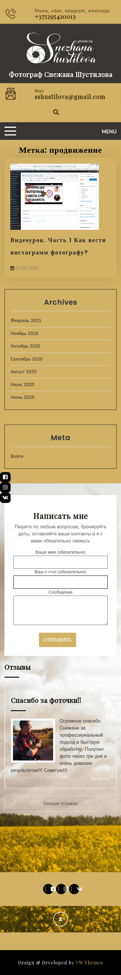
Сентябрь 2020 (26, 359)
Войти (17, 456)
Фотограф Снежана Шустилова (60, 74)
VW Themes (88, 962)
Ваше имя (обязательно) (60, 557)
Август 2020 (24, 372)
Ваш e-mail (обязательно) (60, 577)
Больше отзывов (60, 803)
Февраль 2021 (26, 321)
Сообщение (60, 608)
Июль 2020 (22, 385)
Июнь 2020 (22, 397)
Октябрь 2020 (25, 346)
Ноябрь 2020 (24, 333)
